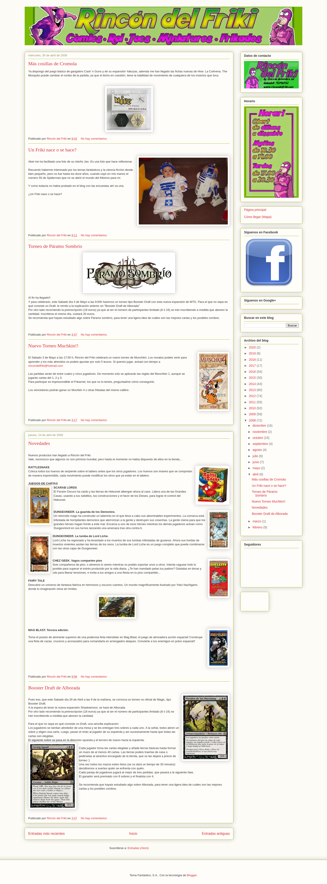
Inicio (133, 833)
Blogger (192, 875)
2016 (253, 371)
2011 (253, 402)
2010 (253, 408)
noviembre (260, 432)
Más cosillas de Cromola (52, 63)
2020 (253, 347)
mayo (256, 468)
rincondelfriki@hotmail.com (45, 365)
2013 (253, 390)
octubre (258, 438)
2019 (253, 353)
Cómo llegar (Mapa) (258, 217)
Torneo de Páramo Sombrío (55, 246)
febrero (257, 527)
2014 (253, 384)
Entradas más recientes (46, 833)
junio (256, 462)
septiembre (260, 444)
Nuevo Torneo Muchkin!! (53, 345)
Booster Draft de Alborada (54, 687)
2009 (253, 414)
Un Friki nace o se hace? (52, 150)
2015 (253, 377)
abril (255, 474)
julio (255, 456)
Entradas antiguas (216, 833)
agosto (257, 450)
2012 (253, 396)
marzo (257, 521)
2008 (253, 420)
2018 (253, 359)
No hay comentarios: (94, 138)
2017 (253, 365)
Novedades (39, 443)
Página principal (255, 210)
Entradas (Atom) (138, 848)
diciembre (259, 425)
